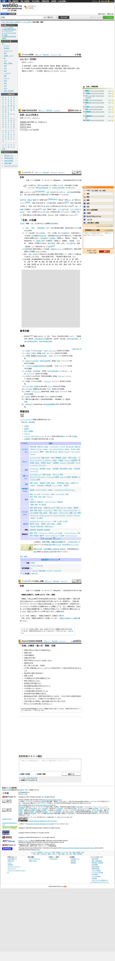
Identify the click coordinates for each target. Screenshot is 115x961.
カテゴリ (58, 539)
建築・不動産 (8, 63)
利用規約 (10, 864)
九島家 (89, 213)
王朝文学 (73, 604)
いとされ (29, 698)
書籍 (75, 436)
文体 (45, 351)
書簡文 (87, 91)
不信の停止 (40, 485)
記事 (37, 594)
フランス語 (74, 209)
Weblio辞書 (26, 803)
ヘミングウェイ (45, 668)
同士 (47, 609)
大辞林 (33, 353)
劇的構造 (58, 457)
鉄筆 (28, 212)
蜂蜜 (88, 200)
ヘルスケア (7, 73)
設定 (26, 470)
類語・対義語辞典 (13, 1)
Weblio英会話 (8, 158)
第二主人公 (70, 446)
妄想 (40, 513)
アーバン (77, 515)
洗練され (43, 678)
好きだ (48, 650)
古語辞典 (53, 1)
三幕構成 (56, 463)
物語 (50, 443)
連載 (68, 606)
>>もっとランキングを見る (104, 226)
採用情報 (73, 862)
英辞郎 (36, 386)
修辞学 (42, 535)
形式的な (27, 683)
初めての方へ (102, 14)
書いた (51, 604)
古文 (37, 601)
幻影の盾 (76, 601)
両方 (48, 696)
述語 (64, 599)
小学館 (27, 351)
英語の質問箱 (8, 161)
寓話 (31, 494)
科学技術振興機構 (49, 404)
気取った (27, 676)
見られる (32, 599)
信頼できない (49, 526)
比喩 (52, 249)
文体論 (26, 426)
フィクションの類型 (52, 477)
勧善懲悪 (74, 460)
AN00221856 (47, 341)
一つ (36, 71)
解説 (53, 594)
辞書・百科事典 (15, 22)
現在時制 (40, 530)
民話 (31, 497)
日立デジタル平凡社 (32, 361)
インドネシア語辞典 (97, 872)
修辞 (23, 71)
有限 (88, 193)
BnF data (42, 570)
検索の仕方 (11, 860)
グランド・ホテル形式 (67, 463)
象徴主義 (48, 485)
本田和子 (65, 601)
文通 (52, 609)
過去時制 (33, 530)
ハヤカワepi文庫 (33, 130)
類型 (61, 474)
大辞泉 (39, 351)
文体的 (87, 120)
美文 (44, 599)
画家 (47, 701)
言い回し (36, 665)
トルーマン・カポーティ (32, 118)
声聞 (32, 122)
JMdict (31, 848)
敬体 (65, 233)
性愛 (31, 510)
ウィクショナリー (26, 419)
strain (28, 396)
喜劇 (35, 508)
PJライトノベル (72, 544)
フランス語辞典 (96, 870)
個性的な (27, 663)
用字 (71, 249)
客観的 (43, 524)
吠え (42, 122)
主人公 (73, 449)
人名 (5, 86)
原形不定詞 (42, 696)
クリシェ (67, 460)
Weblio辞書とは (12, 858)
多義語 (29, 200)
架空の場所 (63, 468)
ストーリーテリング (52, 535)
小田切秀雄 (36, 371)
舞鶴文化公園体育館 (42, 187)
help (28, 696)
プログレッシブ (36, 391)
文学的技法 (60, 483)
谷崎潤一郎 (39, 241)
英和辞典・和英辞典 (97, 862)
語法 (78, 68)
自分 (65, 668)
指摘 (58, 611)
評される (52, 599)
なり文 (35, 678)
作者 (28, 68)
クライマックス (35, 457)
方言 (5, 88)
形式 (26, 499)
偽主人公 (78, 446)
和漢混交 (88, 112)
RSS (65, 886)
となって (50, 71)
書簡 (57, 66)
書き (35, 683)
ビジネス (6, 46)
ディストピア (34, 468)
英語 (21, 200)
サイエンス (34, 515)
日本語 (22, 223)
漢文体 (52, 66)
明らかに (37, 668)
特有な (39, 68)
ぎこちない (48, 660)
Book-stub (48, 551)
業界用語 (6, 48)
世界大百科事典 (45, 361)
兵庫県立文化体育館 (58, 187)
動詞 (25, 696)
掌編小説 (33, 502)
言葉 (43, 601)
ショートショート (50, 502)
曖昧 (68, 599)
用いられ (54, 601)
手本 (57, 668)
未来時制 (47, 530)
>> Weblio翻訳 (108, 230)
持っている (44, 691)
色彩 (43, 701)
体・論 (61, 66)
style (34, 200)
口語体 (35, 66)
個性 (64, 68)
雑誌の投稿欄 (31, 609)
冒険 (31, 508)
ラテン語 (42, 212)
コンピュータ (8, 51)
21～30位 (102, 190)
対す (52, 701)
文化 (5, 68)
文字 (47, 601)
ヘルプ (112, 1)
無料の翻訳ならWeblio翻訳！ (32, 7)
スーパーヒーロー (59, 515)
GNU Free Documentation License (52, 800)
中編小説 (60, 502)
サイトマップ (12, 868)
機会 (71, 609)
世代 (34, 254)
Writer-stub (59, 549)
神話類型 (75, 477)
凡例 (59, 54)
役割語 (66, 485)
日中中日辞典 (35, 1)
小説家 (40, 549)
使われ (28, 601)
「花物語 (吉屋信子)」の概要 (67, 618)
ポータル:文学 (47, 539)
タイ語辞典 (95, 874)
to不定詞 (34, 696)
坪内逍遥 (43, 238)
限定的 (32, 524)
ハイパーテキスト (41, 490)
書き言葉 (51, 243)
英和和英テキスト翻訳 (30, 756)
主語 (59, 599)
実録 (35, 510)
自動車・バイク (9, 56)
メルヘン (50, 497)
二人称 (59, 521)
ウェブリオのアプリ (34, 858)
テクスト (27, 434)
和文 (27, 228)
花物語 (23, 599)
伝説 (44, 497)
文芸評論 (70, 192)
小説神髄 (52, 238)
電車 (5, 53)
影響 (42, 606)
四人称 (33, 526)
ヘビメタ (89, 219)
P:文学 (65, 544)
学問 (5, 66)
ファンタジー (48, 510)
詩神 (27, 122)
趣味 (5, 76)
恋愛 (70, 513)
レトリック (60, 249)
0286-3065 (74, 339)
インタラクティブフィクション (64, 490)
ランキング (54, 54)
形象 (48, 483)
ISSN (68, 339)
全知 (48, 524)
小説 (32, 499)
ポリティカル (63, 513)
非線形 (32, 490)
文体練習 (27, 439)
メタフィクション (71, 535)
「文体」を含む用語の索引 (29, 778)
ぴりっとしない (90, 96)
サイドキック (34, 452)
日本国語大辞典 (41, 356)
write (47, 206)
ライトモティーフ (36, 474)
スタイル (63, 71)
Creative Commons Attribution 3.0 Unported (40, 824)
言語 (52, 228)
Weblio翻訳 (95, 864)
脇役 (47, 452)
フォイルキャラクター (56, 449)
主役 (78, 449)
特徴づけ (40, 446)
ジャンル (25, 511)
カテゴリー (61, 172)
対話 (52, 457)
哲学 (50, 513)
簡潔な (26, 650)
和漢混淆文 (41, 228)
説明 (69, 457)
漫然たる (88, 102)
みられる (34, 68)
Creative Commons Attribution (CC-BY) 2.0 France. (42, 821)
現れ (30, 71)
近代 (33, 235)
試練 (42, 457)
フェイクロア (60, 494)
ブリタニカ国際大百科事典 (36, 366)
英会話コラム (8, 155)
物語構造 (25, 488)
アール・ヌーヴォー (31, 604)
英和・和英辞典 (25, 1)
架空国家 (56, 468)
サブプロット (47, 460)
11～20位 (95, 190)
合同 (88, 203)
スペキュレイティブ (45, 515)
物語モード (75, 483)
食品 (5, 83)
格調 (30, 655)
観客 (31, 533)
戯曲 (32, 504)
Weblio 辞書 (104, 1)
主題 (24, 476)
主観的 (59, 524)
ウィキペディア (28, 172)
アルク (50, 386)
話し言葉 (70, 243)
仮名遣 (26, 429)
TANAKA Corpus (7, 819)
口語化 (87, 107)
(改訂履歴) (42, 801)
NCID (41, 341)
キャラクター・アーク (57, 446)
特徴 (40, 71)
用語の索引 (46, 54)
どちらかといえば (39, 660)
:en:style (31, 422)
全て (3, 43)
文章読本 (58, 235)
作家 (25, 249)
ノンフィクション (70, 533)
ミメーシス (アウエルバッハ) (33, 436)
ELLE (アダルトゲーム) (94, 216)
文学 (43, 542)
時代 (30, 254)
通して (40, 609)
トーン (55, 485)
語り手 (25, 524)
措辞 (31, 483)
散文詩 (44, 504)
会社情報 (73, 860)
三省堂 (27, 353)
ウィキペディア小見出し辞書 (33, 581)
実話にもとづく (61, 508)
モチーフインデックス (37, 477)
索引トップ (38, 54)
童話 (52, 494)
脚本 (36, 504)
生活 (5, 71)
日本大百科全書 (52, 371)
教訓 (44, 474)
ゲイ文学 (40, 518)
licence (38, 849)
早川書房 (28, 124)
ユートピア (34, 471)
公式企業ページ (75, 858)
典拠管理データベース (49, 560)
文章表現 (44, 68)
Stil (67, 209)
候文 (86, 109)
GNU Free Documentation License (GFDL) (43, 805)
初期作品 (30, 686)
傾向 (45, 71)
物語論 (36, 535)
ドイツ (33, 565)
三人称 (65, 521)
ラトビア (49, 570)
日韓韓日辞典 (45, 1)
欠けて (45, 686)
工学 (5, 61)
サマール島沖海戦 (92, 210)
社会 (88, 206)
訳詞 (34, 606)
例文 (41, 698)
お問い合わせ (53, 858)
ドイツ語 (61, 209)
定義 (52, 223)
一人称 (54, 521)
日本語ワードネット (24, 840)
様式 (29, 66)
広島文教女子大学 (40, 339)
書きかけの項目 (57, 542)
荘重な (26, 658)
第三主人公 (53, 452)
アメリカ (40, 565)
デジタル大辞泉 (26, 22)
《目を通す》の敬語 (93, 223)
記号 (3, 149)
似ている (49, 611)
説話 (67, 494)
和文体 (46, 66)
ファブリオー (45, 494)
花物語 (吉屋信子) (27, 594)
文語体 (40, 66)
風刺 (79, 513)
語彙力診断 (8, 163)
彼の (25, 686)
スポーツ (6, 78)
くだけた (64, 696)
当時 (74, 599)
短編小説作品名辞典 (29, 110)
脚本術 (43, 463)
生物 (5, 81)
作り (74, 668)
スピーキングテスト (10, 166)
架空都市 (43, 468)
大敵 (34, 446)
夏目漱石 (64, 604)
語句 (73, 68)
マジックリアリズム (70, 510)
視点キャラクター (64, 452)
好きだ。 (45, 693)
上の (48, 68)
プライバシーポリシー (14, 866)
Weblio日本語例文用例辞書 (32, 641)
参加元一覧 (110, 14)
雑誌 (34, 551)
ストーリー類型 (65, 477)
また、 (65, 606)
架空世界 (77, 468)
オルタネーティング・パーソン (40, 521)
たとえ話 (37, 494)
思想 (60, 68)
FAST (33, 563)
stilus (47, 212)
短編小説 (40, 502)
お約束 (62, 535)
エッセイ (30, 704)
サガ (75, 513)
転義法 (61, 460)
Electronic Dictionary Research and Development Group (78, 848)
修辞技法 (43, 483)
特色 (51, 68)
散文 (52, 192)
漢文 (33, 228)
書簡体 (76, 508)
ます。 (60, 698)
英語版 (46, 446)
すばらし (48, 704)
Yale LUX (34, 573)
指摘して (55, 606)
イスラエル (57, 570)
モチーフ (56, 474)
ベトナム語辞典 (96, 876)
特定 (88, 197)
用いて (37, 611)
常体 (43, 233)
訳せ (37, 688)
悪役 (31, 446)
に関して (40, 704)
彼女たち (30, 611)
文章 (25, 66)
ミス (69, 200)
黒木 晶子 (29, 404)
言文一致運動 (28, 431)
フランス (35, 570)
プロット (25, 461)
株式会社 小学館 (22, 794)
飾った (31, 665)
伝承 (39, 497)
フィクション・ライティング (47, 533)
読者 (44, 609)
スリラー (70, 515)
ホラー (60, 510)
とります (55, 696)
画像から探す (32, 860)
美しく (26, 665)
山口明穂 (28, 371)
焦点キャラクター (36, 449)
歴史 (62, 436)
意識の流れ (40, 526)
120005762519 (32, 341)
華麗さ (38, 693)
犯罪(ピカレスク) (49, 508)
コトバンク (52, 351)
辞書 (4, 1)
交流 (64, 609)
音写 (56, 212)
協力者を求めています (54, 544)
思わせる (42, 604)
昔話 (35, 497)
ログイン (95, 1)
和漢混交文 (89, 116)
